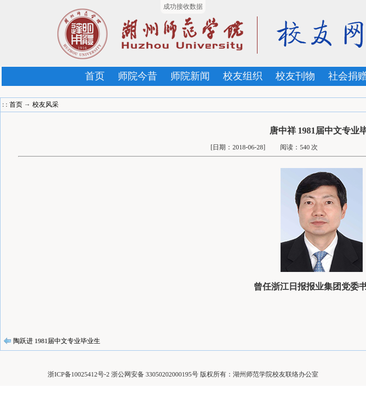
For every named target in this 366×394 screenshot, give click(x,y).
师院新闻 (190, 76)
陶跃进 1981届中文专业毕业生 (56, 341)
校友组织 (242, 76)
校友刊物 (295, 76)
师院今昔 (137, 76)
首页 (95, 76)
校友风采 (45, 104)
